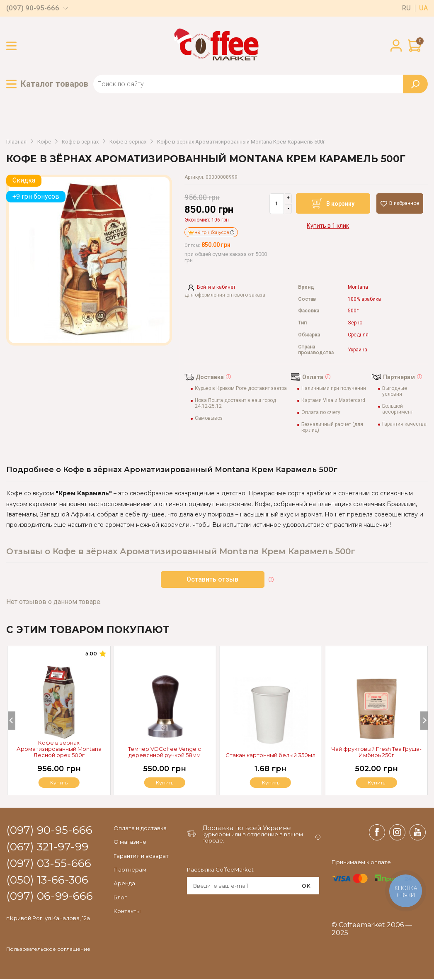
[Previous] (11, 720)
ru (406, 8)
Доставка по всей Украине (246, 828)
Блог (120, 897)
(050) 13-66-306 (47, 880)
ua (423, 8)
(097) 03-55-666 (48, 863)
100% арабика (364, 299)
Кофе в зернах (80, 142)
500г (353, 311)
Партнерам (130, 869)
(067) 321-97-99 (47, 847)
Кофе (44, 142)
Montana (358, 287)
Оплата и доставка (140, 828)
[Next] (424, 720)
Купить (376, 782)
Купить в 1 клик (328, 225)
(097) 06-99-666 (49, 896)
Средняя (358, 335)
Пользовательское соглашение (48, 949)
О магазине (130, 841)
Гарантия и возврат (141, 855)
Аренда (124, 883)
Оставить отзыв (212, 579)
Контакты (127, 911)
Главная (16, 142)
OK (306, 885)
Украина (357, 350)
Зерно (355, 323)
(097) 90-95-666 (32, 8)
